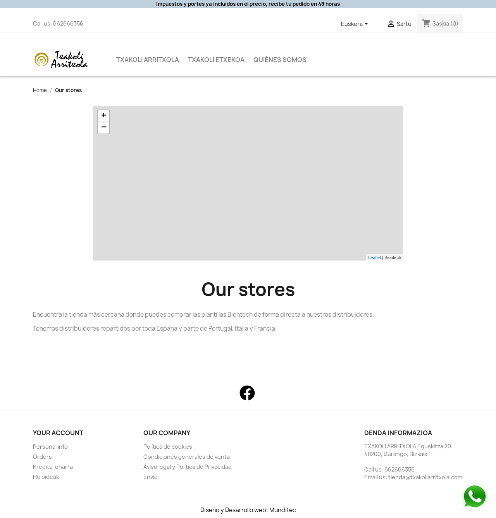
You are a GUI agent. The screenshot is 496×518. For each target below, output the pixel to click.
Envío (150, 476)
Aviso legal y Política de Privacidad (187, 466)
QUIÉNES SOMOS (280, 59)
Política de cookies (167, 446)
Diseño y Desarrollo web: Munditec (248, 510)
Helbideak (46, 476)
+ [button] (103, 116)
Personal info (50, 446)
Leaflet (374, 257)
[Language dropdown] (356, 24)
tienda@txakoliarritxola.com (425, 477)
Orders (42, 456)
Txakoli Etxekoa (216, 59)
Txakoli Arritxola (147, 59)
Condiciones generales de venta (186, 456)
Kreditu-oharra (53, 466)
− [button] (103, 128)
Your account (58, 433)
